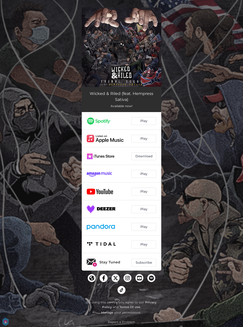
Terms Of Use (130, 307)
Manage (107, 312)
